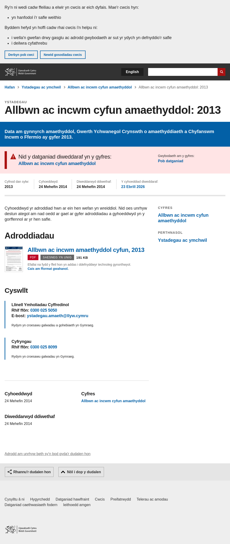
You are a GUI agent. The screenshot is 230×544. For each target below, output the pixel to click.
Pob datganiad (170, 161)
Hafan (10, 87)
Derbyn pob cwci (21, 55)
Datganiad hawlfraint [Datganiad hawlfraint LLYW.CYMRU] (72, 499)
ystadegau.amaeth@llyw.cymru (57, 315)
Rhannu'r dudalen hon (32, 472)
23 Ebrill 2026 (133, 187)
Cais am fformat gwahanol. (48, 269)
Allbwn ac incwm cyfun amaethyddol (100, 87)
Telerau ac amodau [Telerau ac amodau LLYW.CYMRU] (152, 499)
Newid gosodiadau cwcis (63, 55)
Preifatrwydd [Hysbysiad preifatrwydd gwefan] (120, 499)
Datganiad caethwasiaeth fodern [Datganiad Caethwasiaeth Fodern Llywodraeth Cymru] (31, 505)
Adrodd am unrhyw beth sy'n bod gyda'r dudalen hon (47, 454)
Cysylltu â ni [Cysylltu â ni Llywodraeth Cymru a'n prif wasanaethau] (14, 499)
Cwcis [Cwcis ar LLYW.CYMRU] (100, 499)
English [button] (132, 72)
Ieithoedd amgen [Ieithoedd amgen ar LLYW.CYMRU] (77, 505)
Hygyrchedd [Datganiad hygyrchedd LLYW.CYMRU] (40, 499)
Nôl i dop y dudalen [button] (84, 472)
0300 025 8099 (43, 347)
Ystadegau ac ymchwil (41, 87)
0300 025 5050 (43, 310)
